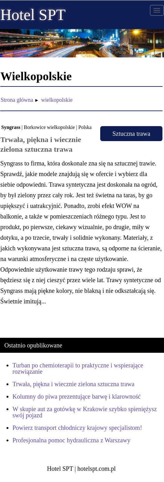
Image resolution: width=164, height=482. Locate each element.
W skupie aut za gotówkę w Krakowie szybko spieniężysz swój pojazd (84, 412)
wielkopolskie (57, 100)
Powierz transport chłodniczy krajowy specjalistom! (77, 427)
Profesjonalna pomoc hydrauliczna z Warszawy (71, 440)
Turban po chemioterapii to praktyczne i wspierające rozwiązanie (77, 368)
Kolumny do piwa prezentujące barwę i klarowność (76, 396)
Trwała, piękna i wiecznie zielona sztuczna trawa (73, 384)
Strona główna (17, 100)
